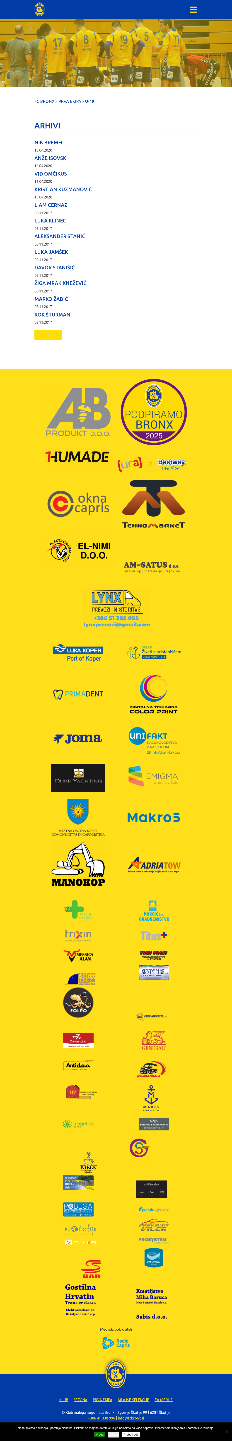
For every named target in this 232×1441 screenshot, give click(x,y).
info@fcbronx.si (131, 1418)
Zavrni (113, 1434)
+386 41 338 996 (101, 1418)
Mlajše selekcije (133, 1400)
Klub (63, 1400)
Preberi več (130, 1434)
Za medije (164, 1400)
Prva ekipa (102, 1400)
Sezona (80, 1400)
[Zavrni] (226, 1431)
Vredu (100, 1434)
